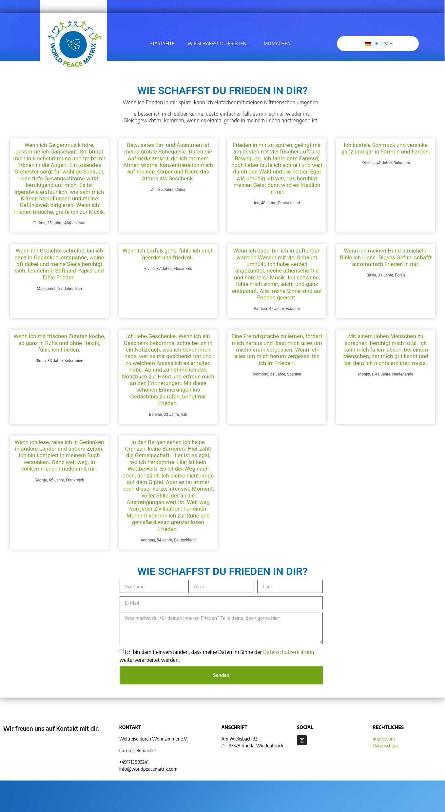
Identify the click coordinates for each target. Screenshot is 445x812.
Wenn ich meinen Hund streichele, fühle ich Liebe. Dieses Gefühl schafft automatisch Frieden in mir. (386, 257)
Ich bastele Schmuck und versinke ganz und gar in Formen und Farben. (385, 148)
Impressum (384, 738)
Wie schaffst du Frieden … (219, 43)
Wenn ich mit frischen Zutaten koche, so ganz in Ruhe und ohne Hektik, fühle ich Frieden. (59, 343)
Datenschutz (385, 745)
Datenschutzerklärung (288, 652)
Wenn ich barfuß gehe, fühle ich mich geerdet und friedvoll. (168, 253)
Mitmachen (277, 43)
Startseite (162, 43)
